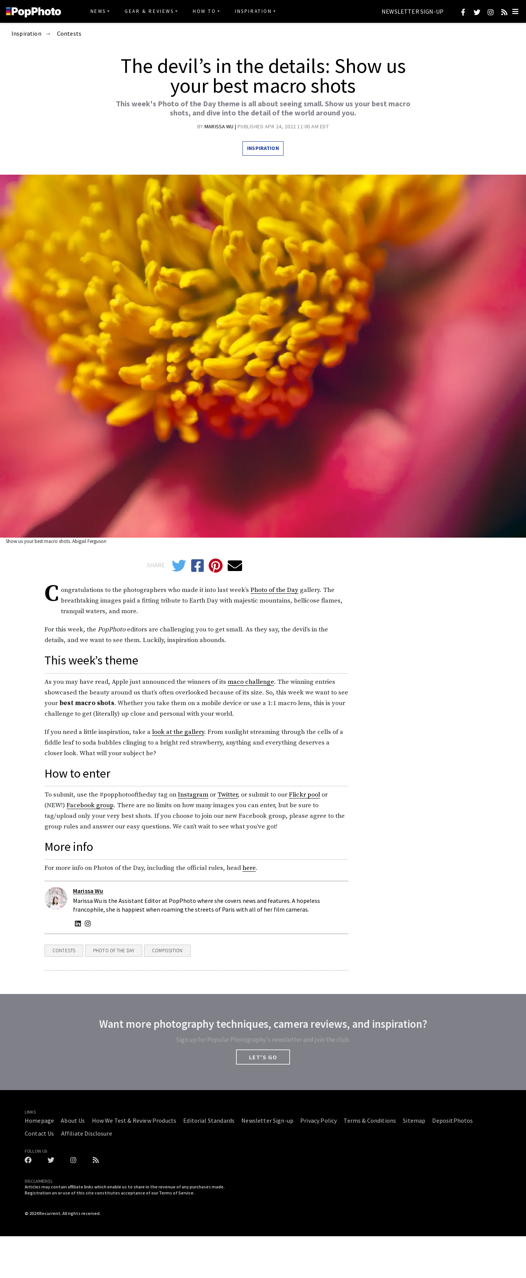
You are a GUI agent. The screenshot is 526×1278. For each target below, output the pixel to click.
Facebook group (90, 805)
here (249, 868)
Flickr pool (304, 794)
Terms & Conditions (370, 1120)
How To (204, 11)
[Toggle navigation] (515, 11)
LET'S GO (263, 1057)
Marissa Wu (219, 126)
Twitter (227, 794)
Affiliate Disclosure (86, 1133)
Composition (167, 950)
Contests (69, 33)
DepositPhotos (452, 1120)
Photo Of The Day (113, 950)
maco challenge (251, 682)
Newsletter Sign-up (413, 11)
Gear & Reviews (149, 11)
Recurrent (49, 1213)
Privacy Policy (318, 1120)
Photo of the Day (274, 590)
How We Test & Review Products (134, 1120)
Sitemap (414, 1120)
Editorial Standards (208, 1120)
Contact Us (39, 1133)
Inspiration (253, 11)
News (98, 11)
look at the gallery (178, 732)
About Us (73, 1120)
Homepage (39, 1120)
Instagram (193, 794)
